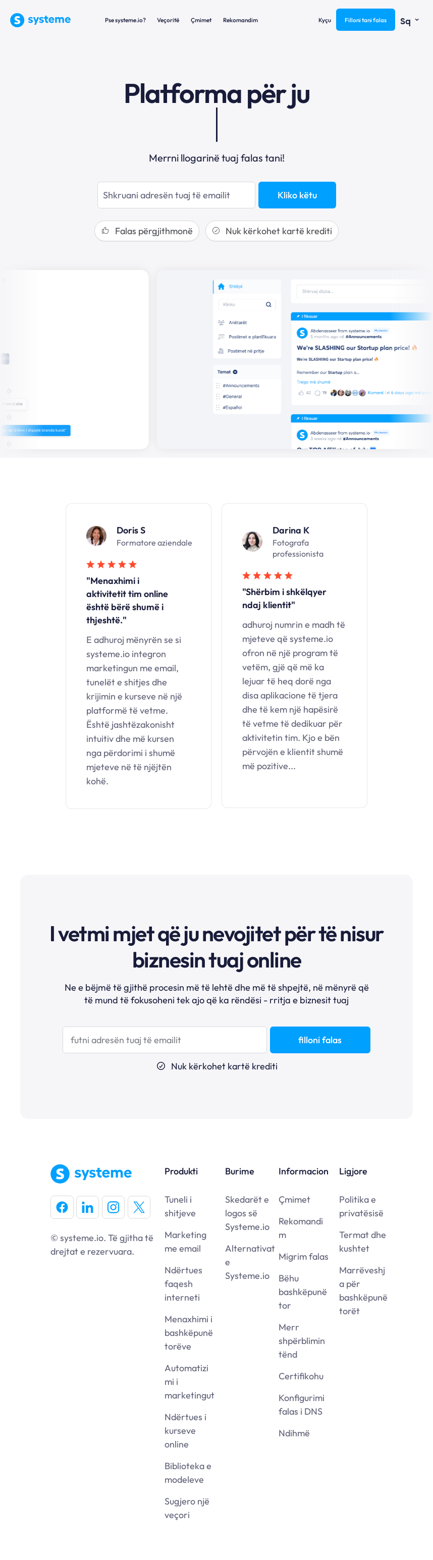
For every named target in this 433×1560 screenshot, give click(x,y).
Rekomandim (240, 20)
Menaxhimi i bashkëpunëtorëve (189, 1332)
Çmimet (201, 20)
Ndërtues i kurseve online (185, 1430)
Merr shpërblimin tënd (302, 1340)
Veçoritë (168, 20)
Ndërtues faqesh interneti (183, 1283)
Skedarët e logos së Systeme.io (247, 1213)
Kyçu (324, 20)
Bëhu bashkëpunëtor (303, 1291)
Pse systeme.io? (125, 20)
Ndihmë (294, 1433)
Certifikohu (301, 1376)
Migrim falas (304, 1256)
